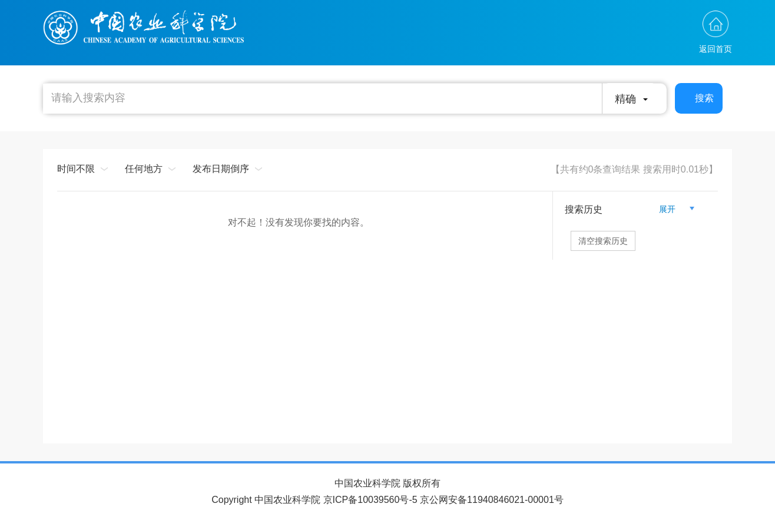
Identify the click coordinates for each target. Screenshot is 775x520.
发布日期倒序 (221, 169)
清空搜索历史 (603, 241)
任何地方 (144, 169)
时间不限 (76, 169)
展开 (672, 209)
